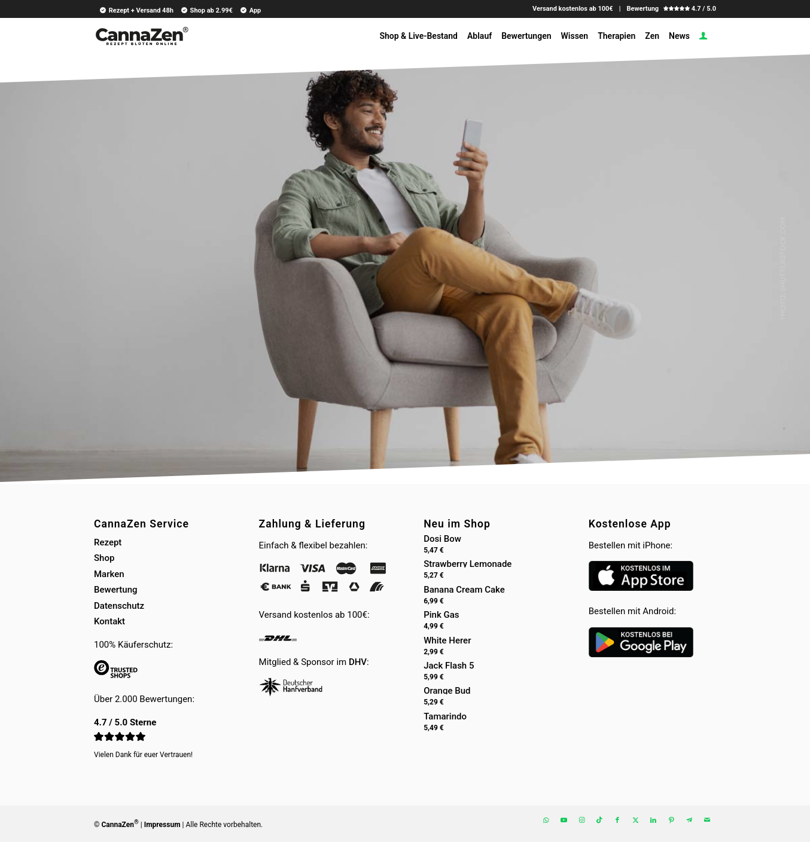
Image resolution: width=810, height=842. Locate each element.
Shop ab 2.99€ (206, 10)
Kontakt (109, 621)
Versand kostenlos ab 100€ (572, 9)
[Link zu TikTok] (599, 820)
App (250, 10)
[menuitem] (134, 10)
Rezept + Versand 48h (136, 10)
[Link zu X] (635, 820)
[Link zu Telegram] (689, 820)
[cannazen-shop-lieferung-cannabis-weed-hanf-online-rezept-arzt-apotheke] (141, 41)
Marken (109, 574)
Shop (104, 558)
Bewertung (116, 589)
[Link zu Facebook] (617, 820)
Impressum (162, 824)
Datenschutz (119, 605)
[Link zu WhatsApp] (546, 820)
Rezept (107, 542)
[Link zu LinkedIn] (653, 820)
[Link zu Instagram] (581, 820)
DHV (358, 662)
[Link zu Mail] (707, 820)
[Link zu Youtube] (564, 820)
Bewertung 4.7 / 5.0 (671, 9)
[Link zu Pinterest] (671, 820)
